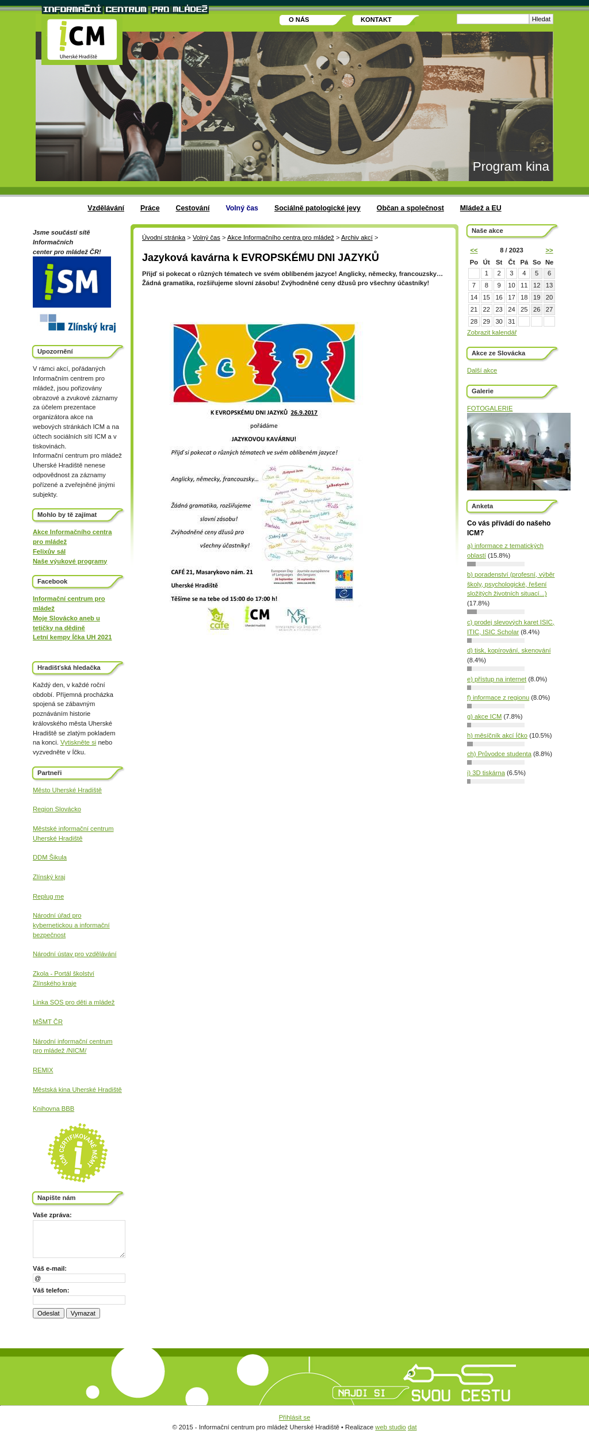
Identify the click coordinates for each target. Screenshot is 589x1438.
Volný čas (241, 208)
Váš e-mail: (50, 1268)
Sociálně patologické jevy (317, 208)
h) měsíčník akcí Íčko (497, 735)
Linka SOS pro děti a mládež (73, 1002)
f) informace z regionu (498, 697)
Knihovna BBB (53, 1108)
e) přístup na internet (496, 679)
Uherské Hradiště (57, 838)
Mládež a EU (481, 208)
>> (549, 250)
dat (412, 1427)
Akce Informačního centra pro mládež (280, 237)
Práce (150, 208)
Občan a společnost (410, 208)
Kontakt (376, 19)
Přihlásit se (295, 1417)
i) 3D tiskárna (486, 772)
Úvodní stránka (163, 237)
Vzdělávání (105, 208)
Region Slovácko (57, 809)
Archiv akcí (357, 237)
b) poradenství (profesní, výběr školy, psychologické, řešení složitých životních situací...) (510, 584)
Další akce (482, 370)
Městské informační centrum (73, 828)
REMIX (43, 1070)
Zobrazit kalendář (492, 332)
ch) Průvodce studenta (499, 753)
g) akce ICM (484, 716)
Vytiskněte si (78, 742)
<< (473, 250)
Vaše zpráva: (52, 1214)
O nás (299, 19)
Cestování (193, 208)
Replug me (48, 896)
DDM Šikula (50, 857)
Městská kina (52, 1089)
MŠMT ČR (48, 1021)
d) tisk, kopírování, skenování (509, 650)
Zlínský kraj (49, 876)
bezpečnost (49, 934)
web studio (390, 1427)
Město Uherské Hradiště (67, 790)
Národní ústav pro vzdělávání (75, 953)
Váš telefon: (51, 1290)
